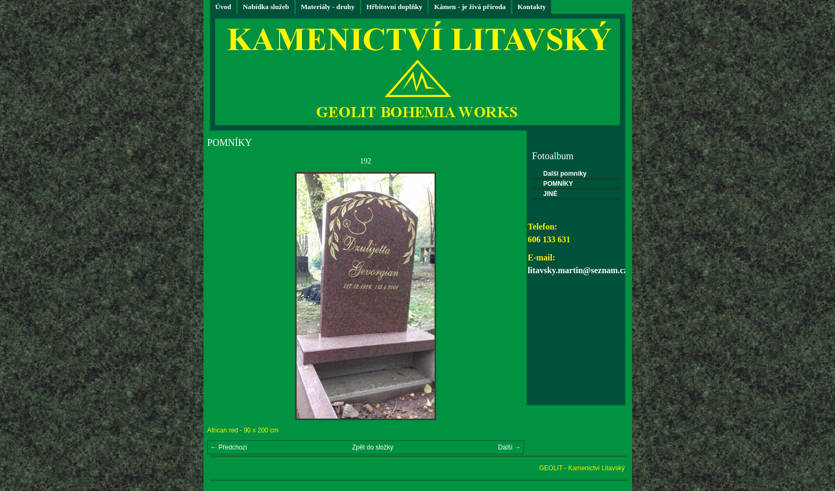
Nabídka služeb (266, 7)
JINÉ (550, 194)
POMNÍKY (558, 183)
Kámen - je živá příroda (470, 7)
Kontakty (532, 7)
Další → (509, 447)
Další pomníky (564, 173)
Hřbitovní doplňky (394, 7)
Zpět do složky (372, 447)
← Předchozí (228, 447)
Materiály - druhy (328, 7)
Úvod (223, 7)
